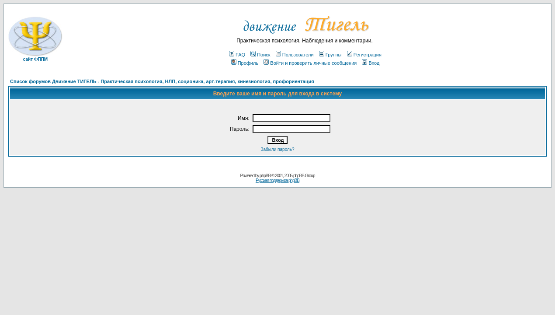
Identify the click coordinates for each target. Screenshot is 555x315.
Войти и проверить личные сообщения (310, 63)
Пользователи (295, 54)
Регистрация (364, 54)
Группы (330, 54)
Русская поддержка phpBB (277, 180)
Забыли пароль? (277, 149)
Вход (370, 63)
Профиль (245, 63)
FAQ (237, 54)
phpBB (265, 175)
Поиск (260, 54)
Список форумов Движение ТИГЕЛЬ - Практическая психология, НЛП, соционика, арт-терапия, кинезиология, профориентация (162, 81)
